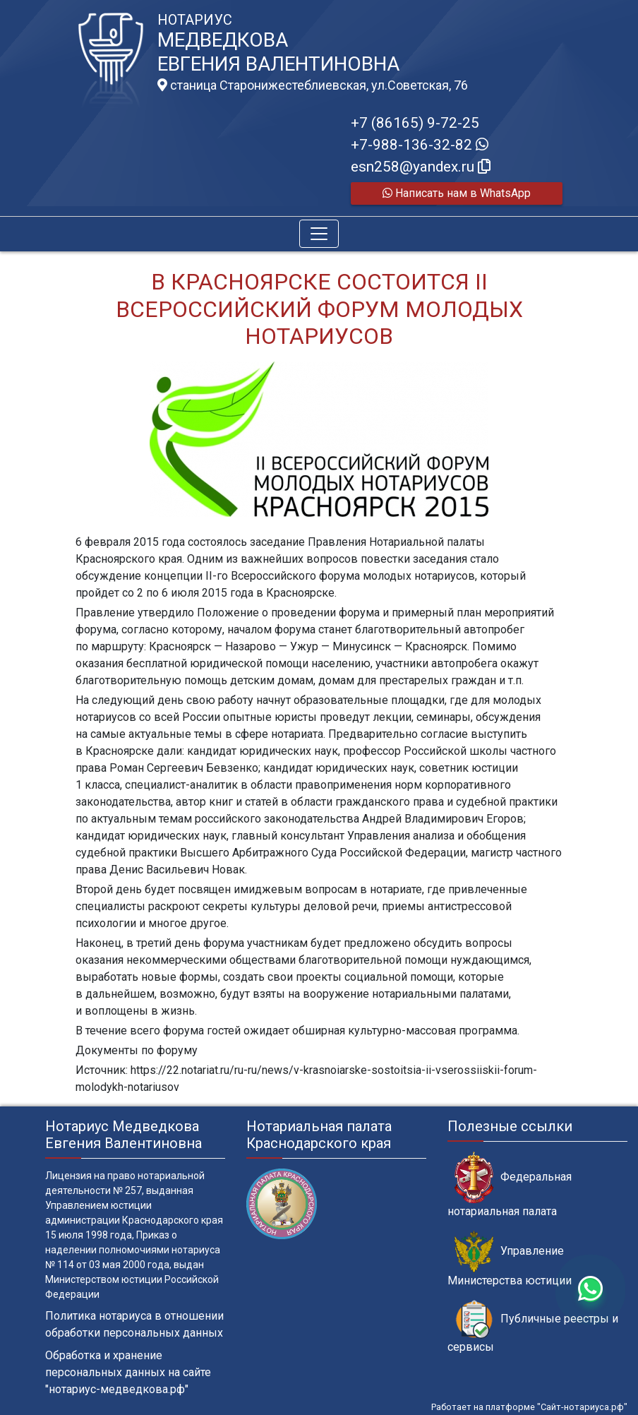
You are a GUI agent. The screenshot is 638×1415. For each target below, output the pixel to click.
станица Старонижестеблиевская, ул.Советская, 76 (312, 85)
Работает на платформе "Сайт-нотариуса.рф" (529, 1407)
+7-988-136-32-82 (419, 144)
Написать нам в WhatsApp (457, 193)
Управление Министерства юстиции (509, 1259)
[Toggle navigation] (319, 234)
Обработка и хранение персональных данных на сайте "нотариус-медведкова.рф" (128, 1372)
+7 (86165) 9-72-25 (415, 122)
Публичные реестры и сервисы (532, 1327)
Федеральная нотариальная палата (509, 1185)
